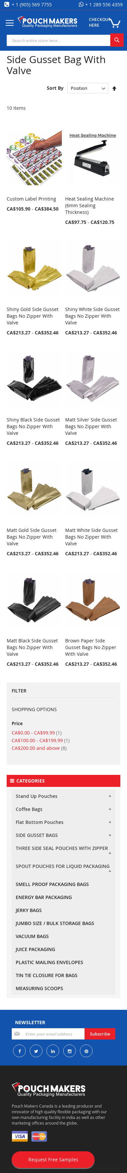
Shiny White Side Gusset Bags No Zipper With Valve (92, 316)
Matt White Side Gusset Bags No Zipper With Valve (91, 537)
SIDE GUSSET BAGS (37, 835)
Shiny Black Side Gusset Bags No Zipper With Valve (33, 426)
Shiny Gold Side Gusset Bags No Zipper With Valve (32, 316)
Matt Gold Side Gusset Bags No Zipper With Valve (31, 537)
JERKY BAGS (29, 910)
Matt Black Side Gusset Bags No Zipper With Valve (32, 647)
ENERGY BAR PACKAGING (44, 897)
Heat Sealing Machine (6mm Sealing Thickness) (89, 205)
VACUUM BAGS (32, 936)
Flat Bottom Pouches (40, 822)
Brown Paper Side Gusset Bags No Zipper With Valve (90, 647)
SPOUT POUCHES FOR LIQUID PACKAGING (63, 866)
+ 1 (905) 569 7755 (31, 4)
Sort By (55, 88)
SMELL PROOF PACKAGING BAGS (52, 884)
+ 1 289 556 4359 (103, 4)
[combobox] (65, 40)
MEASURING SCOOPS (39, 988)
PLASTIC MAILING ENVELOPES (49, 962)
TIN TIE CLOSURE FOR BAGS (47, 975)
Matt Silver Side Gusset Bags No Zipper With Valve (91, 426)
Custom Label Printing (31, 199)
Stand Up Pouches (36, 796)
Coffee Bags (29, 809)
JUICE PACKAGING (35, 949)
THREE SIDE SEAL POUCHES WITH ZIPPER (62, 848)
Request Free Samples (53, 1159)
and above (39, 748)
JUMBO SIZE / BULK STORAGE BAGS (55, 923)
